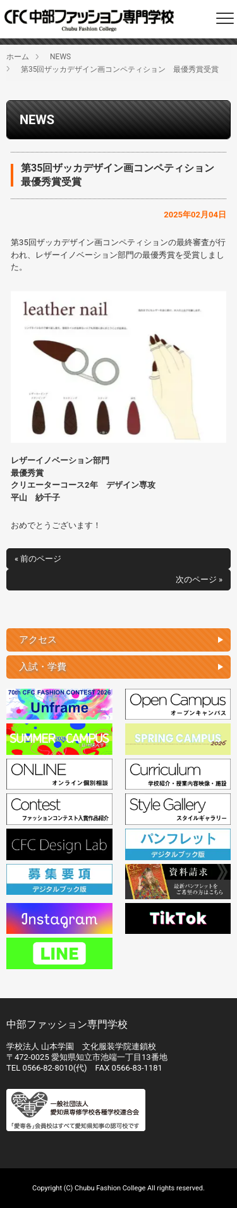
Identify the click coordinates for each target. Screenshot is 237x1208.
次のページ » (199, 579)
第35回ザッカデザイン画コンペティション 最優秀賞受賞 (120, 69)
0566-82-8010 (47, 1068)
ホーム (17, 56)
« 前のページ (38, 558)
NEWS (60, 56)
